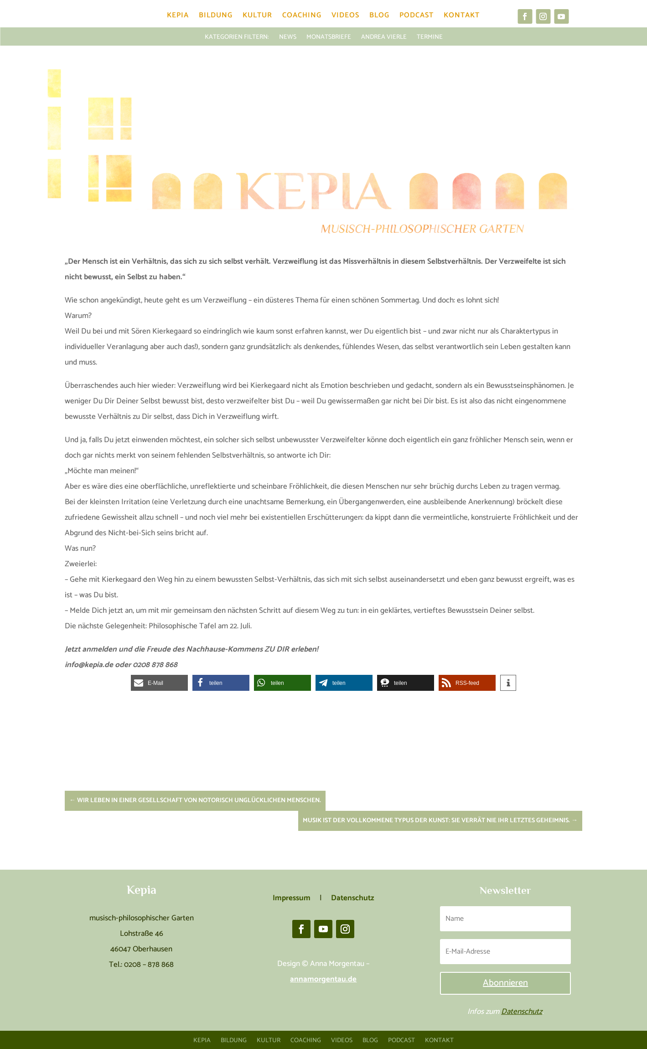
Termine (430, 36)
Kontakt (462, 17)
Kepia (178, 17)
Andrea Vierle (384, 36)
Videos (345, 17)
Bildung (216, 17)
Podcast (416, 17)
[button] (159, 683)
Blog (379, 17)
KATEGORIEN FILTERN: (237, 36)
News (287, 36)
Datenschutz (521, 1011)
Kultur (257, 17)
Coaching (301, 17)
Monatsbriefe (328, 36)
